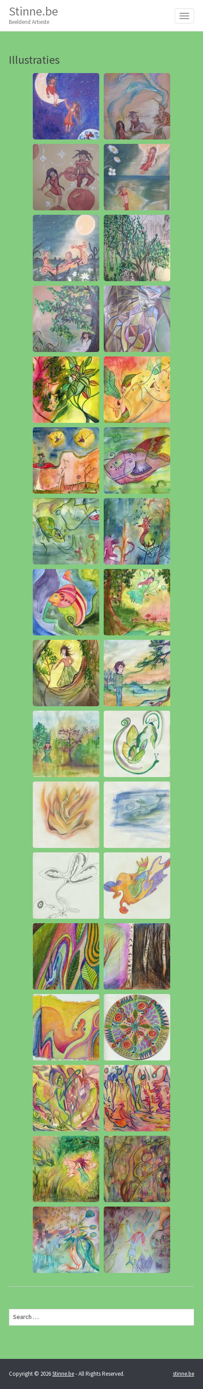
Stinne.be (33, 15)
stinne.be (183, 1373)
